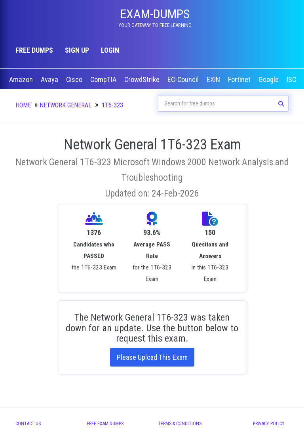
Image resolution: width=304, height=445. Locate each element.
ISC (292, 79)
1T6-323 (112, 105)
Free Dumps (34, 50)
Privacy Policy (269, 423)
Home (23, 105)
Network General (65, 105)
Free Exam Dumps (105, 423)
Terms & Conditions (179, 423)
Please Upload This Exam (152, 357)
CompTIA (104, 79)
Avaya (50, 79)
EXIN (214, 79)
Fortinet (240, 79)
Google (269, 79)
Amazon (21, 79)
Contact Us (28, 423)
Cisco (75, 79)
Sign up (77, 50)
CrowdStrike (142, 79)
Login (110, 50)
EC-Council (183, 79)
